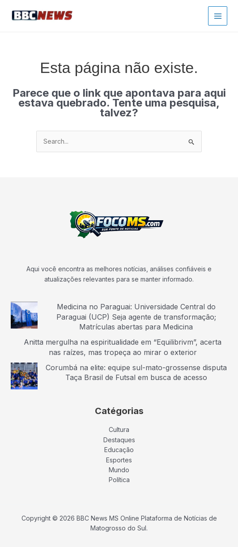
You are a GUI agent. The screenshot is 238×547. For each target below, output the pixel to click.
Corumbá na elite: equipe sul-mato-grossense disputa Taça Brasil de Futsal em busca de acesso (136, 372)
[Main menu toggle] (217, 16)
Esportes (119, 460)
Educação (119, 449)
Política (119, 479)
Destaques (119, 440)
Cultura (119, 429)
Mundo (119, 470)
